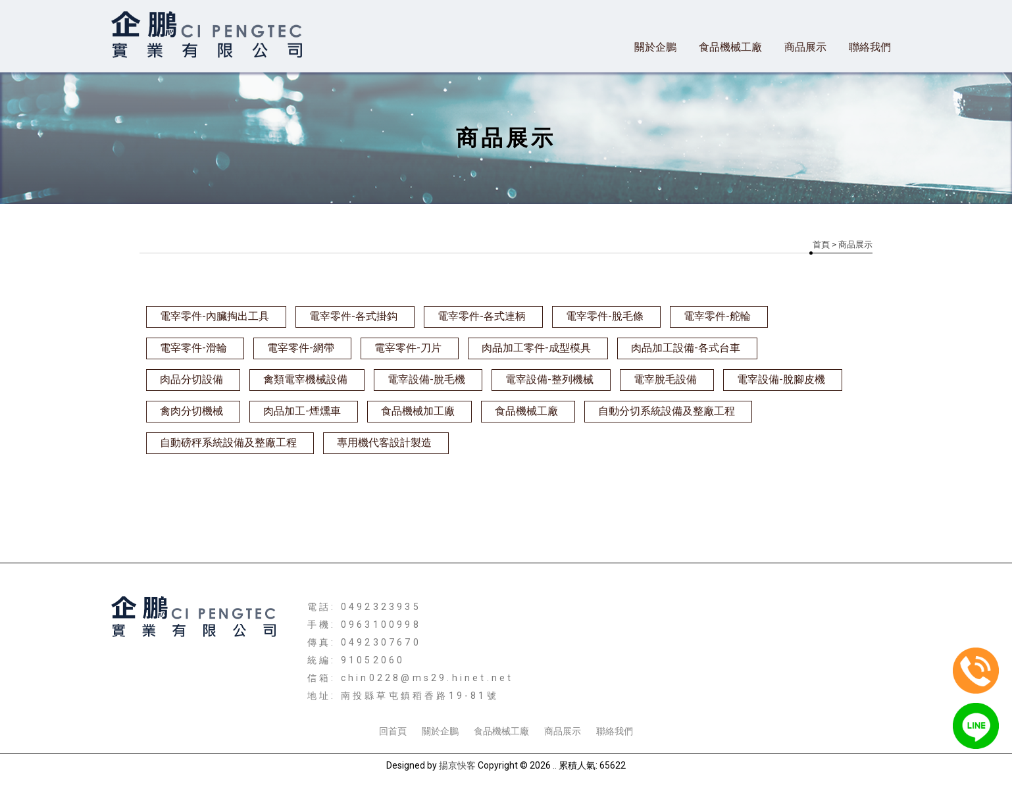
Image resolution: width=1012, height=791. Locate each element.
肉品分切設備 (191, 379)
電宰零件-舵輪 (717, 316)
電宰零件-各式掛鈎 (353, 316)
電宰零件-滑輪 (193, 348)
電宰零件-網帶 (300, 348)
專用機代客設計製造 (384, 442)
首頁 (821, 244)
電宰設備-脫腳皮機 (781, 379)
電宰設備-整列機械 (549, 379)
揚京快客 (457, 765)
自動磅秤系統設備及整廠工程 (228, 442)
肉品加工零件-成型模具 (536, 348)
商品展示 (805, 47)
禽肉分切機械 (191, 411)
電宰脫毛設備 (665, 379)
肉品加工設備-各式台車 (685, 348)
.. (555, 765)
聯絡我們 (870, 47)
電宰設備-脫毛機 (426, 379)
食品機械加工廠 (418, 411)
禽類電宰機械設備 (305, 379)
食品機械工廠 (730, 47)
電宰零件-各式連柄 (482, 316)
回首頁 (393, 731)
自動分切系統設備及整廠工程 (666, 411)
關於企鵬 (655, 47)
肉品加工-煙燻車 (302, 411)
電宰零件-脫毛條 (605, 316)
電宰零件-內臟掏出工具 (214, 316)
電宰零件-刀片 (408, 348)
